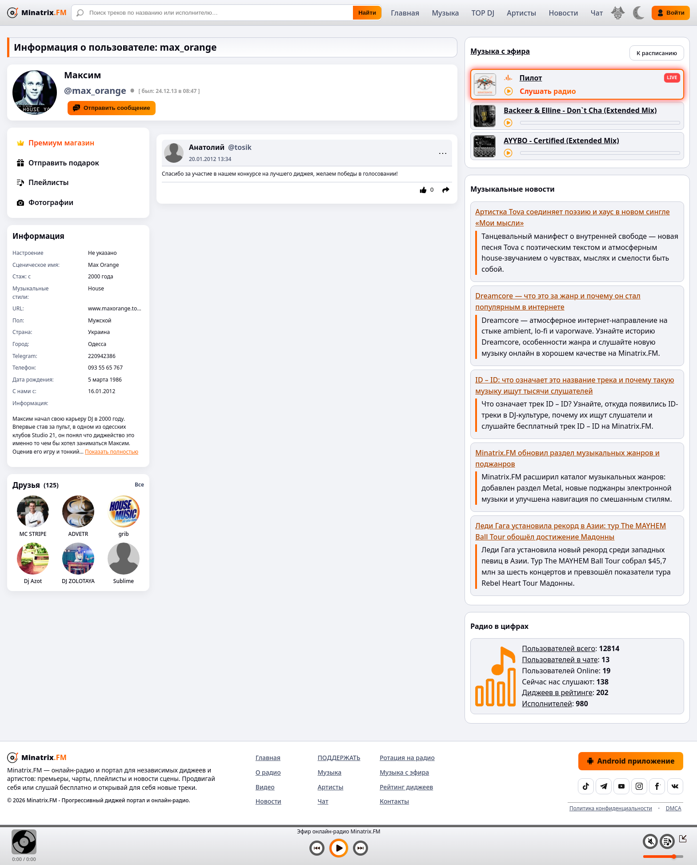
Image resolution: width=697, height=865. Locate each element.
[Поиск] (226, 12)
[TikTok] (586, 786)
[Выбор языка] (618, 13)
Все (139, 484)
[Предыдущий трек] (316, 848)
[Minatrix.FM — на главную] (37, 12)
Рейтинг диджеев (406, 787)
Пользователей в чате (559, 659)
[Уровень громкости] (663, 856)
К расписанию (657, 53)
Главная (405, 13)
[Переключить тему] (638, 13)
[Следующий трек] (360, 848)
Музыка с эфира (404, 772)
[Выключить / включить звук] (650, 841)
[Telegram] (604, 786)
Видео (265, 787)
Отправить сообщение (111, 108)
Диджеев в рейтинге (557, 692)
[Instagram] (639, 786)
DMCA (673, 808)
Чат (597, 13)
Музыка (445, 13)
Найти (367, 12)
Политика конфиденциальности (610, 808)
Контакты (394, 801)
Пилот (531, 78)
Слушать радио (548, 91)
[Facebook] (657, 786)
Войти (671, 12)
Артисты (521, 13)
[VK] (675, 786)
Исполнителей (547, 703)
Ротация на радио (407, 757)
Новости (563, 13)
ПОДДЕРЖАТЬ (338, 757)
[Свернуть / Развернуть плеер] (680, 838)
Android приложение (631, 761)
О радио (268, 772)
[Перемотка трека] (600, 123)
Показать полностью (111, 451)
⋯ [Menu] (442, 153)
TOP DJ (483, 13)
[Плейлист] (667, 841)
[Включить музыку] (338, 848)
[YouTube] (621, 786)
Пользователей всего (558, 648)
